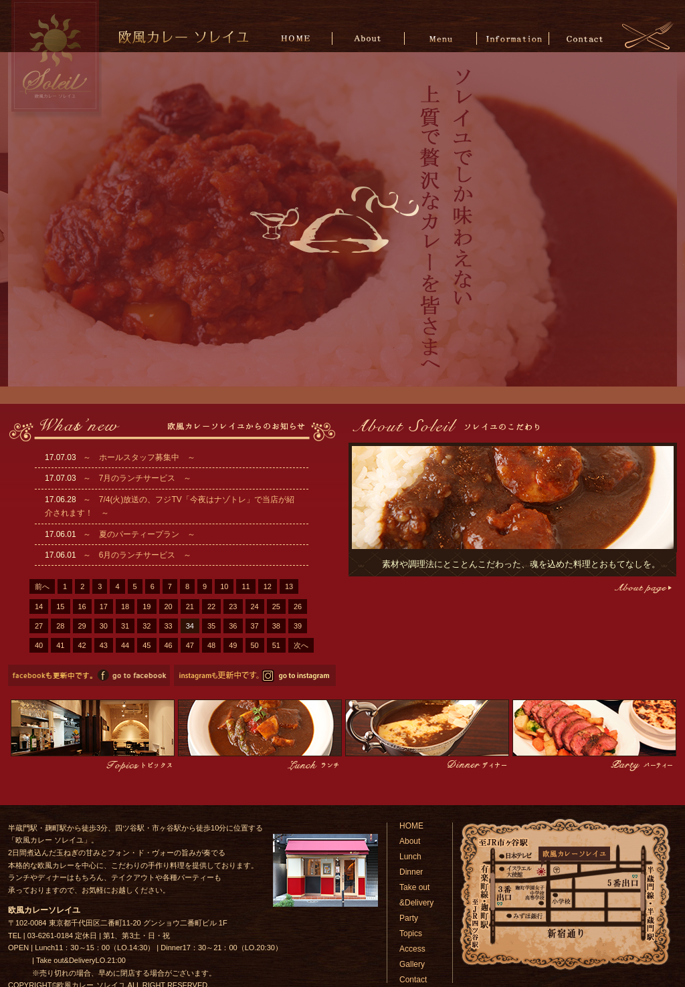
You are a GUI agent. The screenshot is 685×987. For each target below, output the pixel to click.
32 (146, 626)
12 (268, 586)
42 (82, 645)
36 (233, 626)
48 (211, 645)
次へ (301, 645)
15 (60, 606)
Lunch (410, 856)
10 (224, 586)
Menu (441, 37)
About (369, 37)
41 (60, 645)
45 (146, 645)
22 (211, 606)
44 (125, 645)
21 (190, 606)
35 (211, 626)
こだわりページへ (641, 588)
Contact (584, 37)
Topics (410, 933)
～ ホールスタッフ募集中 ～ (139, 457)
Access (412, 949)
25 (276, 606)
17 (104, 606)
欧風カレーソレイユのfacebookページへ (89, 675)
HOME (298, 37)
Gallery (412, 964)
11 (245, 586)
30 (104, 626)
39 (298, 626)
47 (190, 645)
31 (125, 626)
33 (169, 626)
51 (276, 645)
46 (169, 645)
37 (255, 626)
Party (408, 918)
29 (82, 626)
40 (39, 645)
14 (39, 606)
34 (190, 626)
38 (276, 626)
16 (82, 606)
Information (513, 37)
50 (255, 645)
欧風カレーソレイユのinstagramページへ (255, 675)
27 (39, 626)
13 (289, 586)
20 (169, 606)
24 (255, 606)
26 (298, 606)
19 (146, 606)
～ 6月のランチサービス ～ (137, 555)
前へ (42, 586)
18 (125, 606)
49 (233, 645)
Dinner (411, 872)
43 (104, 645)
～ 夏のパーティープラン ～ (139, 534)
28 (60, 626)
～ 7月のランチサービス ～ (137, 478)
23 (233, 606)
